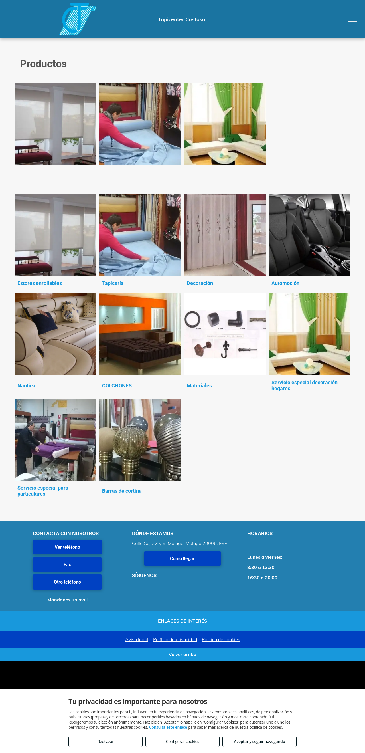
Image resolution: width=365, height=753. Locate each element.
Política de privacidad (175, 639)
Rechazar (105, 741)
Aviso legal (136, 639)
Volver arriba (182, 654)
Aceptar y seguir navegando (259, 741)
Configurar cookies (182, 741)
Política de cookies (221, 639)
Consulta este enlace (168, 727)
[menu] (352, 19)
